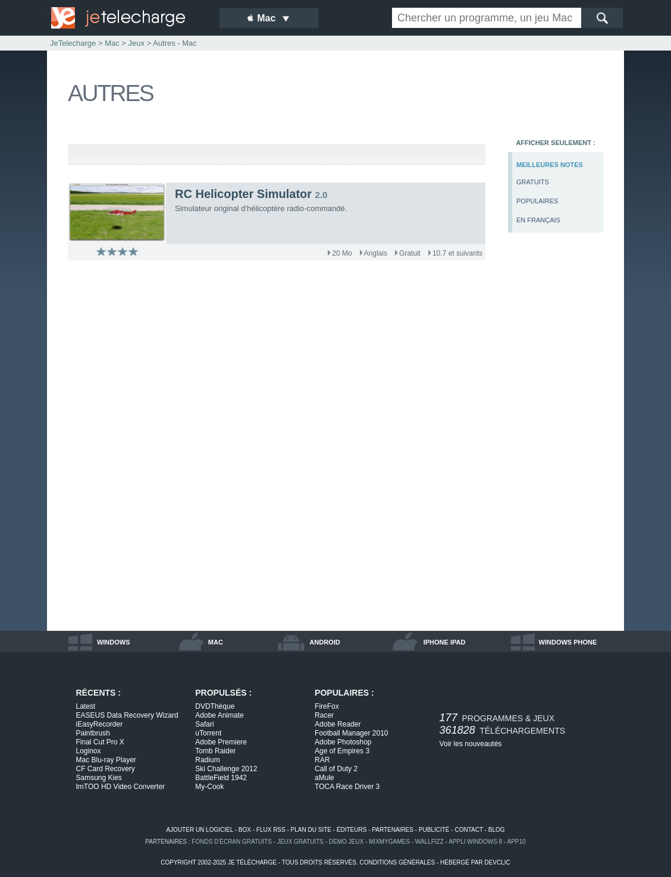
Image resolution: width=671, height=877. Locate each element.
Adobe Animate (219, 715)
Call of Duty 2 (336, 769)
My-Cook (209, 786)
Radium (207, 760)
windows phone (568, 642)
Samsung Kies (99, 778)
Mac (112, 43)
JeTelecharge (73, 43)
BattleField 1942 (221, 778)
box (245, 829)
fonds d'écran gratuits (232, 841)
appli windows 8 (475, 841)
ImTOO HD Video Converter (120, 786)
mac (215, 642)
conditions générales (397, 862)
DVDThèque (214, 706)
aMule (324, 778)
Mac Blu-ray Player (106, 760)
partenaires (392, 829)
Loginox (88, 751)
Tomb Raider (215, 751)
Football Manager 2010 (351, 733)
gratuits (532, 182)
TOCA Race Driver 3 (347, 786)
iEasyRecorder (99, 724)
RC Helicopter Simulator (243, 193)
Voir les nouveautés (471, 744)
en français (538, 220)
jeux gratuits (300, 841)
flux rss (271, 829)
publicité (434, 829)
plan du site (311, 829)
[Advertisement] (555, 437)
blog (496, 829)
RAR (322, 760)
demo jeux (346, 841)
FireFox (327, 706)
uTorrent (208, 733)
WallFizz (429, 841)
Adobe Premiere (221, 742)
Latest (86, 706)
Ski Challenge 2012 (226, 769)
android (324, 642)
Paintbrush (93, 733)
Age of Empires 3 (342, 751)
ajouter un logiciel (199, 829)
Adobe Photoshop (343, 742)
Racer (324, 715)
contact (468, 829)
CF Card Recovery (105, 769)
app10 (516, 841)
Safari (204, 724)
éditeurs (352, 829)
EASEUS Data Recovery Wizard (127, 715)
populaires (537, 201)
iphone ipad (445, 642)
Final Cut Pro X (100, 742)
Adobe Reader (337, 724)
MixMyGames (389, 841)
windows (113, 642)
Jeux (136, 43)
